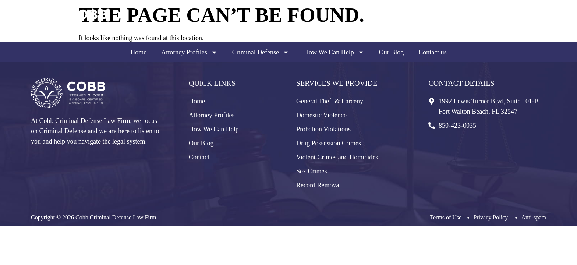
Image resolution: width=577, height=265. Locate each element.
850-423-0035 (512, 26)
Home (138, 52)
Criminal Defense (260, 52)
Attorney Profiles (189, 52)
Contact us (432, 52)
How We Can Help (334, 52)
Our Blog (391, 52)
